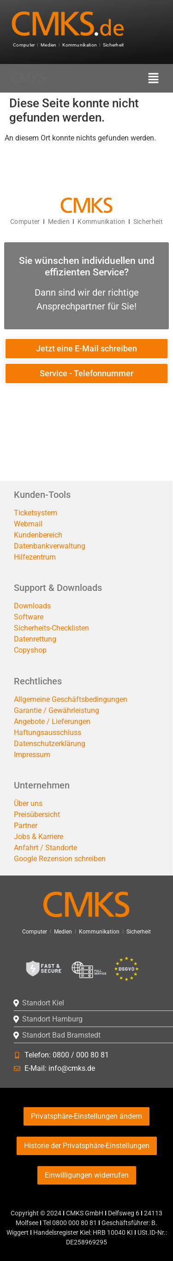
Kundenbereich (38, 535)
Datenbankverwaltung (49, 546)
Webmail (28, 524)
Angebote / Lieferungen (52, 721)
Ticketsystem (35, 512)
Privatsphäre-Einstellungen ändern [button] (86, 1116)
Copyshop (30, 650)
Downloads (32, 605)
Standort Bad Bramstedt (61, 1035)
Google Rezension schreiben (60, 858)
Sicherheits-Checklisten (51, 628)
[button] (152, 79)
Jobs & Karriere (38, 836)
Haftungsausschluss (47, 732)
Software (28, 617)
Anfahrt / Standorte (45, 847)
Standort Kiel (43, 1002)
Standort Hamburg (52, 1019)
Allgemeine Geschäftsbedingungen (70, 699)
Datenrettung (35, 639)
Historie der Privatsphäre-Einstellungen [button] (86, 1145)
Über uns (28, 803)
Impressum (32, 754)
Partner (25, 825)
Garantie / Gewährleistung (56, 710)
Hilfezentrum (35, 557)
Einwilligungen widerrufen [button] (87, 1175)
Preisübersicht (37, 814)
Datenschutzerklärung (49, 743)
